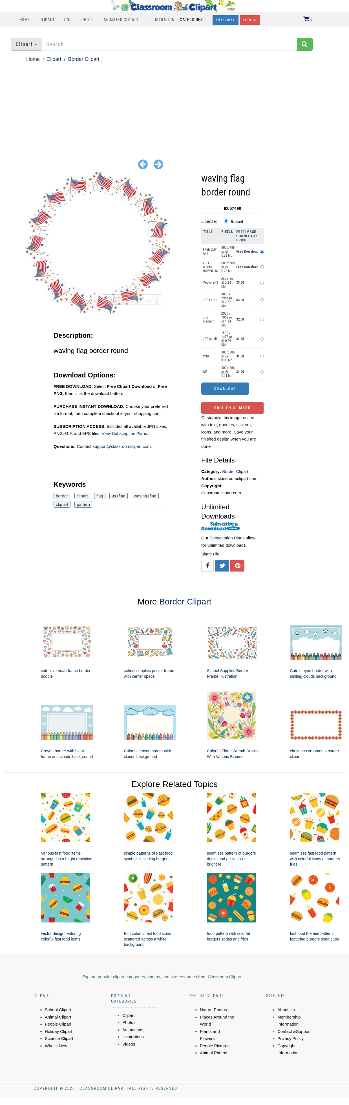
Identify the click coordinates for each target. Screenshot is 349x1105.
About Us (286, 1009)
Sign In (250, 20)
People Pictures (214, 1045)
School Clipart (58, 1009)
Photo (87, 19)
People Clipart (58, 1024)
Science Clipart (59, 1038)
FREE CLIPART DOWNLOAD (211, 267)
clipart (82, 495)
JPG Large (210, 300)
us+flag (118, 495)
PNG (68, 19)
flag (99, 495)
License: (209, 221)
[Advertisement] (174, 105)
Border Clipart (83, 59)
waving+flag (145, 495)
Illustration (161, 19)
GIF (205, 372)
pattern (83, 504)
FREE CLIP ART (210, 251)
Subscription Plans (226, 537)
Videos (128, 1044)
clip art (62, 504)
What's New (56, 1045)
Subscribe (225, 20)
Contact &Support (294, 1031)
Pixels (227, 232)
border (62, 495)
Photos (129, 1022)
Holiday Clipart (58, 1031)
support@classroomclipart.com (121, 446)
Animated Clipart (121, 19)
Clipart (47, 19)
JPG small (210, 339)
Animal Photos (213, 1052)
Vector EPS (210, 282)
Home (24, 19)
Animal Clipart (58, 1017)
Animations (132, 1029)
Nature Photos (213, 1009)
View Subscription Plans (124, 433)
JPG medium (208, 319)
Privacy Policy (290, 1038)
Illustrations (133, 1036)
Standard (236, 222)
